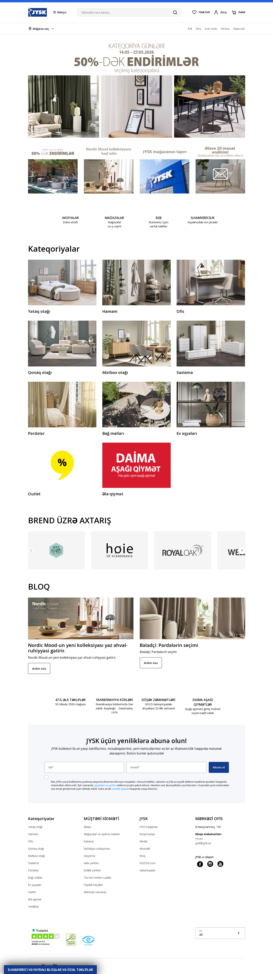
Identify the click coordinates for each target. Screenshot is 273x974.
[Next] (242, 550)
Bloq (142, 856)
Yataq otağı (35, 827)
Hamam (33, 834)
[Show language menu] (220, 933)
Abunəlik (145, 848)
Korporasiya (147, 834)
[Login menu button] (221, 12)
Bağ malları (35, 877)
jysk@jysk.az (203, 843)
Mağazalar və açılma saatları (102, 834)
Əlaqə (87, 827)
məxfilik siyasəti (120, 788)
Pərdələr (33, 870)
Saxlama (33, 863)
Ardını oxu (39, 668)
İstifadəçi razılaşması (97, 848)
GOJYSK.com (148, 863)
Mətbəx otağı (36, 856)
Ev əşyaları (34, 885)
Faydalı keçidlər (93, 885)
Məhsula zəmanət (95, 892)
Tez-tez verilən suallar (97, 877)
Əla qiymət (35, 899)
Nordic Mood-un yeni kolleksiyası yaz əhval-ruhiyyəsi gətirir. (78, 648)
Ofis (30, 841)
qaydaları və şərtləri (105, 785)
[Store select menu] (41, 28)
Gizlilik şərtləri (92, 870)
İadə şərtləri (91, 863)
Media (143, 841)
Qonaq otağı (36, 848)
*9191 (199, 839)
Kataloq (88, 841)
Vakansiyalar (147, 870)
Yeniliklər (33, 906)
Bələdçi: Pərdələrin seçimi (169, 645)
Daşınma (89, 856)
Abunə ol (219, 767)
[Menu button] (59, 12)
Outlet (32, 892)
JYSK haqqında (149, 827)
